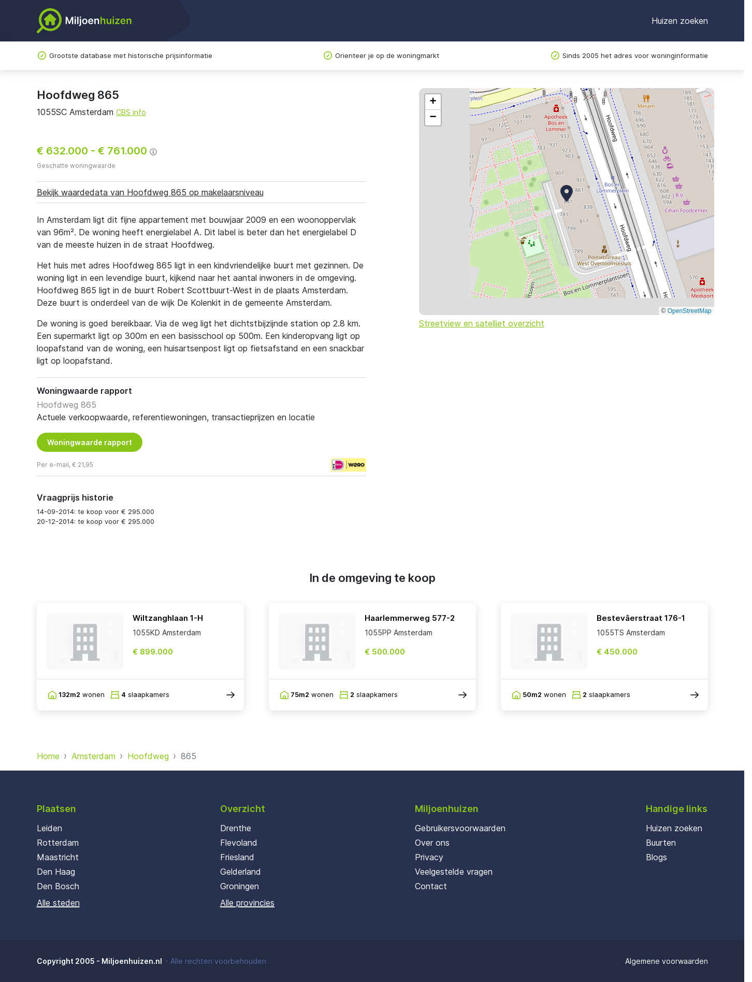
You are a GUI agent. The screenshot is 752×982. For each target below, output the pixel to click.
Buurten (661, 842)
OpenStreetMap (690, 311)
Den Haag (56, 871)
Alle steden (58, 903)
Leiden (49, 828)
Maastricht (58, 857)
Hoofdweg (148, 756)
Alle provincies (247, 903)
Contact (431, 886)
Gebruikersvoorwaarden (460, 828)
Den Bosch (58, 886)
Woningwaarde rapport (89, 442)
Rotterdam (58, 842)
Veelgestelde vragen (454, 871)
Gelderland (240, 871)
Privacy (429, 857)
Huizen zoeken (680, 21)
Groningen (239, 886)
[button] (566, 193)
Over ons (432, 842)
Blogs (656, 857)
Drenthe (235, 828)
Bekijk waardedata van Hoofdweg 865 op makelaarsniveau (150, 192)
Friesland (237, 857)
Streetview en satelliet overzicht (481, 323)
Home (48, 756)
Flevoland (238, 842)
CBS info (131, 112)
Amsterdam (93, 756)
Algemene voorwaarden (666, 961)
